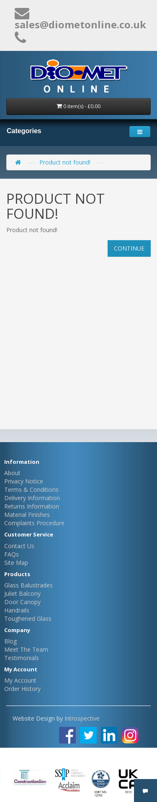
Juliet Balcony (22, 593)
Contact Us (19, 546)
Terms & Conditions (31, 489)
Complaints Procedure (34, 523)
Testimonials (21, 658)
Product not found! (64, 162)
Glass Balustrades (28, 585)
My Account (20, 680)
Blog (10, 641)
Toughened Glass (27, 618)
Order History (22, 689)
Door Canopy (22, 602)
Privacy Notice (23, 481)
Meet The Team (26, 649)
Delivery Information (32, 498)
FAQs (11, 554)
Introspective (82, 718)
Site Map (16, 563)
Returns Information (31, 506)
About (12, 473)
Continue (129, 248)
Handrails (16, 610)
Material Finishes (27, 515)
